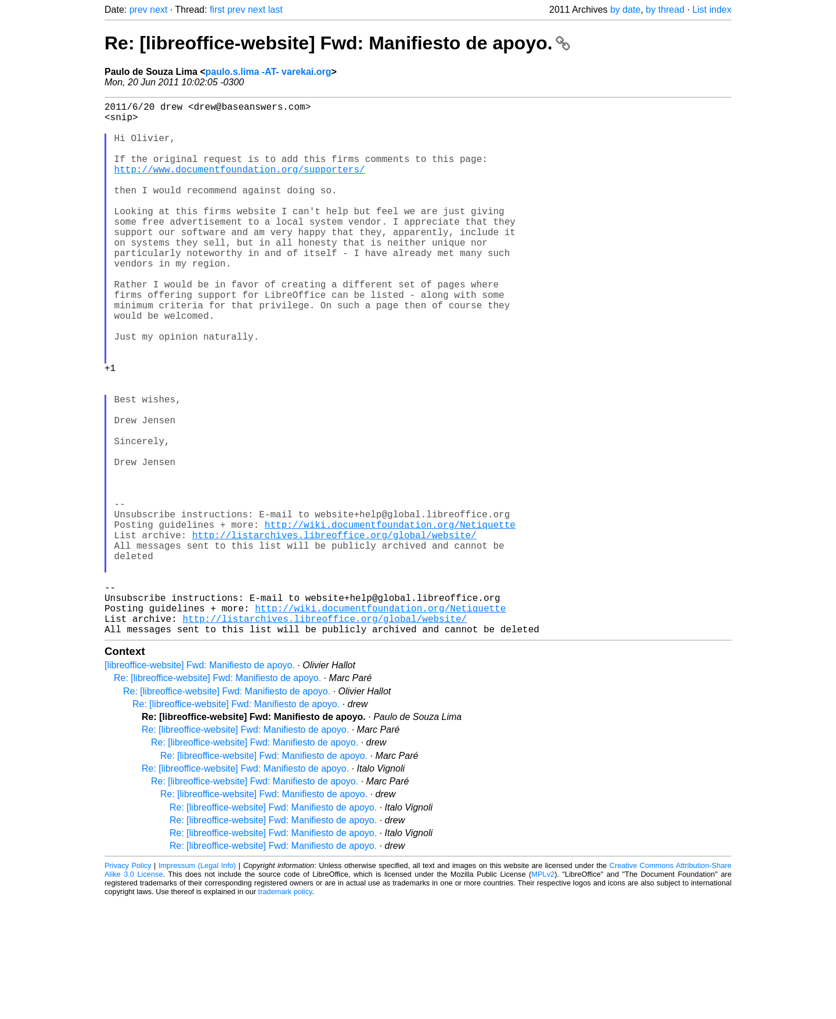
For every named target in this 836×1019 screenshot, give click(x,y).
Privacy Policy (128, 984)
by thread (665, 10)
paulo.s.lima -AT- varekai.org (268, 72)
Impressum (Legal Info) (197, 984)
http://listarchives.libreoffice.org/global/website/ (334, 632)
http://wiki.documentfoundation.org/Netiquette (390, 619)
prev (138, 10)
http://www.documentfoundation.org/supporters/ (239, 185)
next (158, 10)
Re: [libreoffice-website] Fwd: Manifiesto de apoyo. (337, 43)
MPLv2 (542, 992)
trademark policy (285, 1010)
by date (625, 10)
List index (712, 10)
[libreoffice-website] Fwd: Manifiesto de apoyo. (200, 783)
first (217, 10)
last (275, 10)
